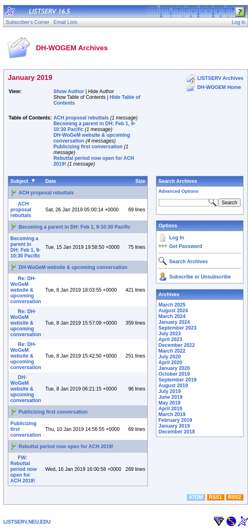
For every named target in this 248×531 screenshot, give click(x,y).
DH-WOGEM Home (219, 87)
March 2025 (171, 305)
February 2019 (175, 420)
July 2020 (169, 357)
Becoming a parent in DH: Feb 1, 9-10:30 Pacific (74, 227)
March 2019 (171, 414)
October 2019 (174, 374)
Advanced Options (178, 191)
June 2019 (170, 397)
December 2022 (176, 345)
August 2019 (173, 385)
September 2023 (177, 328)
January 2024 (174, 322)
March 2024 (171, 316)
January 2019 (174, 426)
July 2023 (169, 334)
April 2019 (170, 409)
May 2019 (169, 403)
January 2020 (174, 368)
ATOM (196, 497)
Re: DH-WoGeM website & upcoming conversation (25, 290)
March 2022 (171, 351)
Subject (19, 181)
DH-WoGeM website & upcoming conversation (73, 267)
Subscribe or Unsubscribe (200, 277)
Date (50, 181)
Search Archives (177, 181)
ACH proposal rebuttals (81, 118)
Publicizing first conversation (87, 147)
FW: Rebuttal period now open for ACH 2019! (23, 469)
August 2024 (173, 310)
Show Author (68, 91)
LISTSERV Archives (220, 78)
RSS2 (234, 497)
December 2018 (176, 432)
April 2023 (170, 339)
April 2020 (170, 362)
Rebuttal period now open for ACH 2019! (66, 446)
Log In (176, 238)
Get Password (185, 246)
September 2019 (177, 380)
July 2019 (169, 391)
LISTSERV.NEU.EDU (27, 522)
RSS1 (215, 497)
